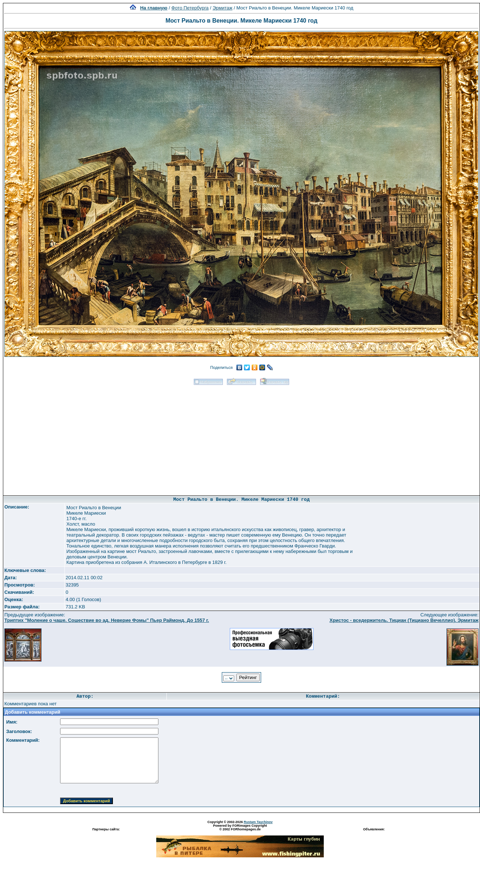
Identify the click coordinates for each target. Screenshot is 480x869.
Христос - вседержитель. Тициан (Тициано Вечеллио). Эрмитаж (404, 620)
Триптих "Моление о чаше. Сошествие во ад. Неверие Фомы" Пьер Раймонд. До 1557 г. (106, 620)
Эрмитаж (223, 8)
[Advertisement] (241, 438)
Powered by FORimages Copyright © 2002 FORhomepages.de (240, 827)
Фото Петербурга (190, 8)
